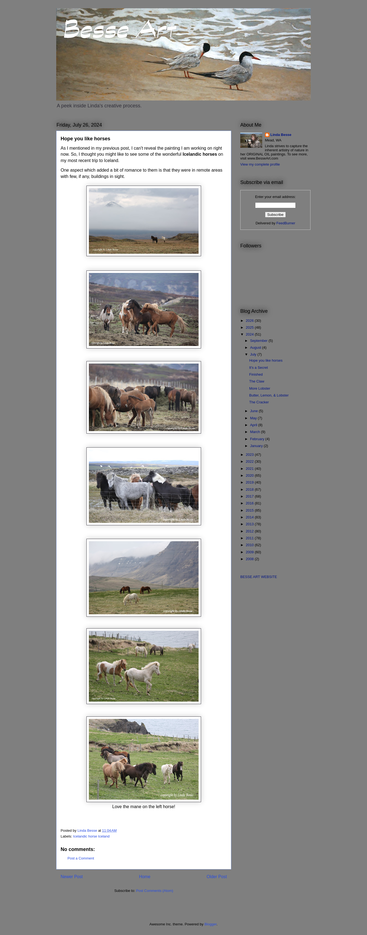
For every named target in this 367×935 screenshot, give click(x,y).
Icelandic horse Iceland (91, 836)
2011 (250, 538)
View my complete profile (260, 164)
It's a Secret (258, 367)
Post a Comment (80, 858)
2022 (250, 461)
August (256, 347)
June (254, 411)
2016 (250, 503)
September (259, 341)
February (258, 439)
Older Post (217, 876)
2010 (250, 545)
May (254, 418)
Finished (255, 374)
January (257, 446)
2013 (250, 524)
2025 (250, 327)
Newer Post (72, 876)
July (254, 354)
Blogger (210, 924)
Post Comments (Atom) (154, 891)
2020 (250, 475)
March (255, 432)
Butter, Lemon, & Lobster (269, 395)
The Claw (256, 381)
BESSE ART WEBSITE (258, 577)
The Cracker (259, 402)
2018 (250, 489)
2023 (250, 455)
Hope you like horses (265, 360)
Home (145, 876)
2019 (250, 482)
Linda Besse (281, 135)
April (254, 425)
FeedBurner (285, 223)
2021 (250, 469)
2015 (250, 510)
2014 (250, 517)
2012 (250, 531)
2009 (250, 552)
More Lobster (259, 388)
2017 (250, 496)
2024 (250, 334)
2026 (250, 321)
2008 (250, 559)
